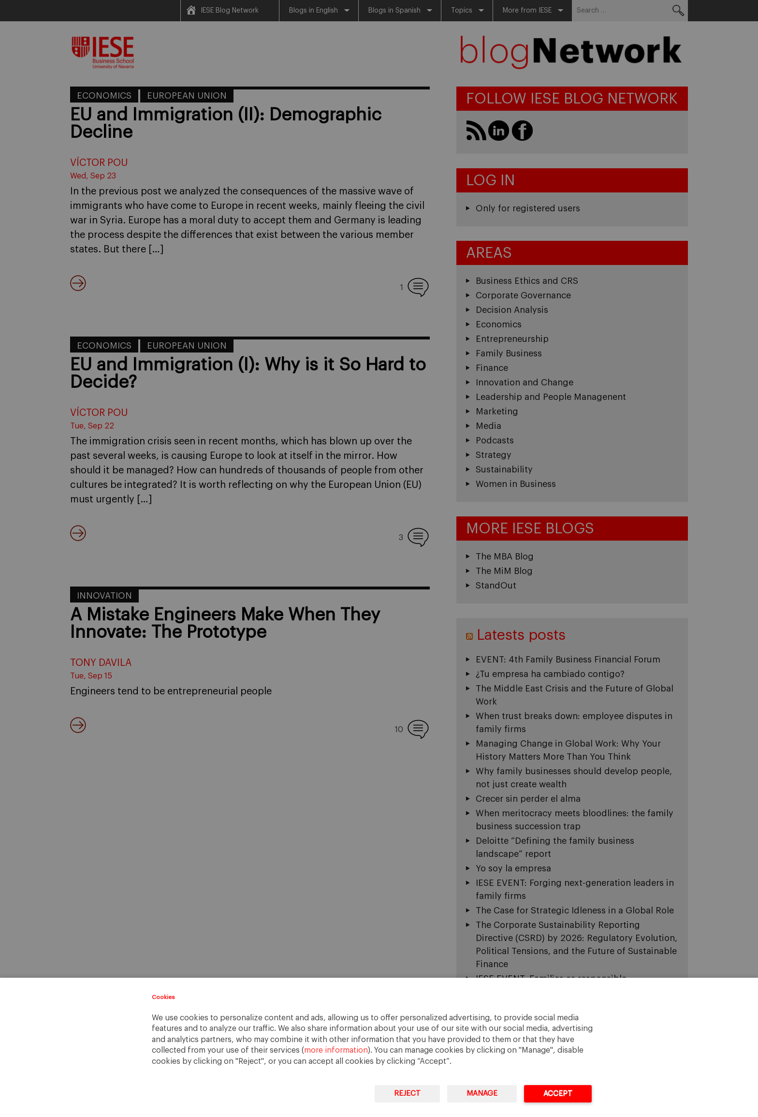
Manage (481, 1093)
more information (336, 1050)
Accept (557, 1093)
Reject (407, 1093)
